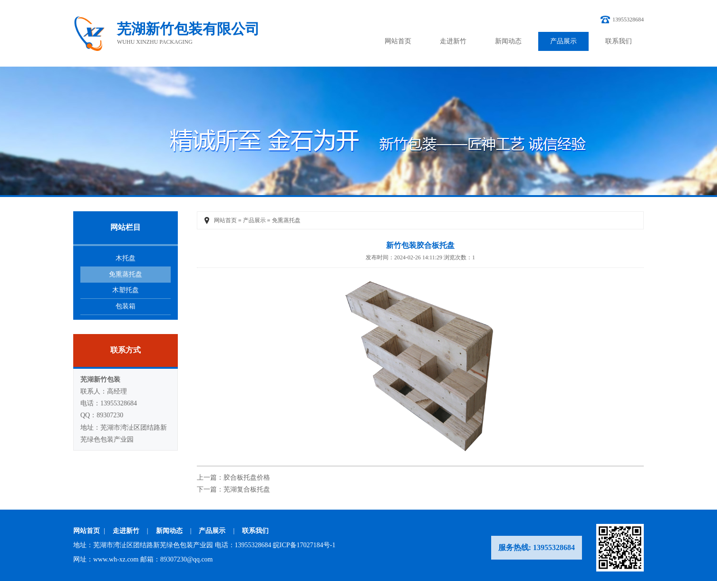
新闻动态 (508, 41)
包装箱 (126, 306)
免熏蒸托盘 (125, 274)
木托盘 (126, 258)
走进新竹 (453, 41)
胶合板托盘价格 (246, 477)
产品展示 (563, 41)
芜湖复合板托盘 (246, 489)
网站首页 (398, 41)
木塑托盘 (125, 290)
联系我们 (618, 41)
